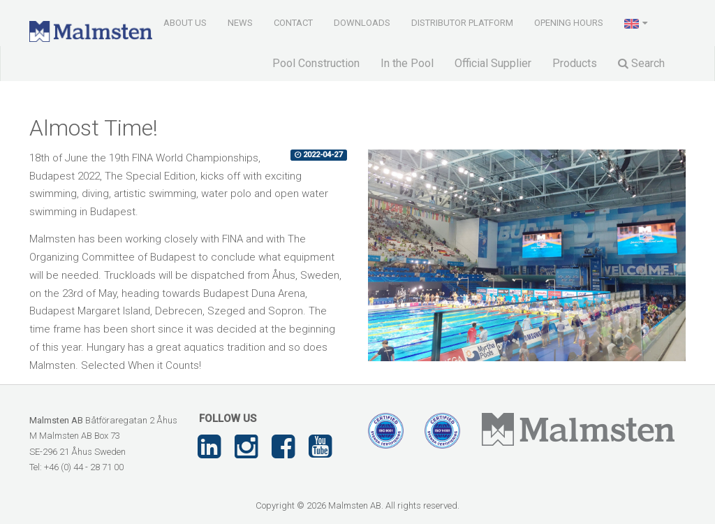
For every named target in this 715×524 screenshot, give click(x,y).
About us (185, 22)
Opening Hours (568, 22)
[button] (637, 22)
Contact (293, 22)
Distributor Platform (462, 22)
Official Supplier (493, 63)
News (240, 22)
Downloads (362, 22)
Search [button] (641, 63)
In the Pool (407, 63)
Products (574, 63)
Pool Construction (316, 63)
